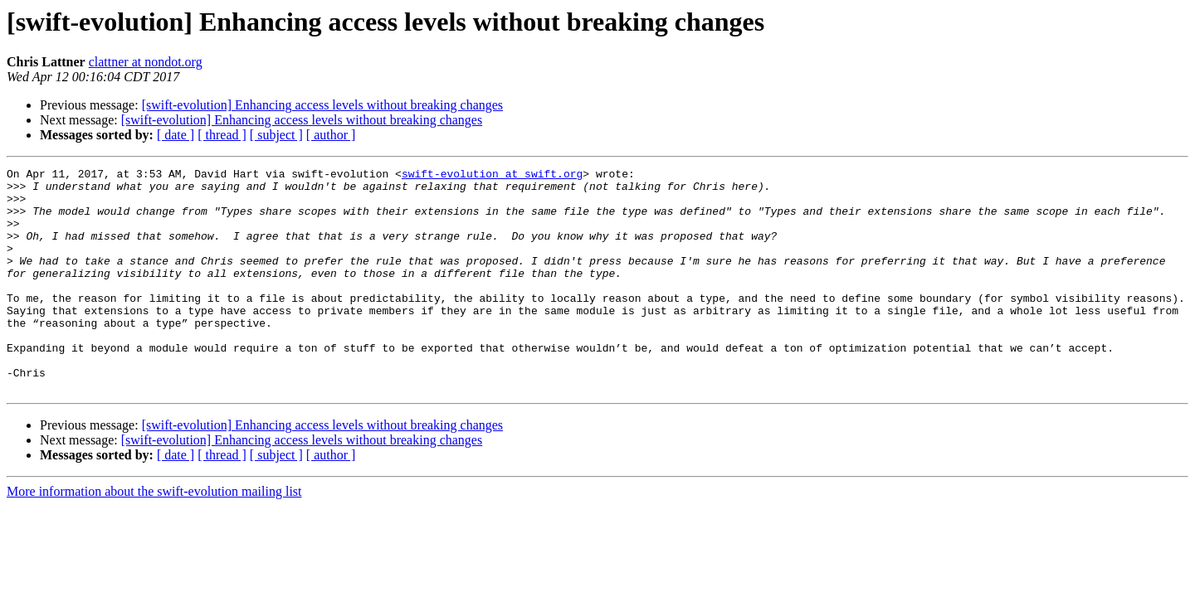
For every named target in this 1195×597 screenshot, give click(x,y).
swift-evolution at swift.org (492, 175)
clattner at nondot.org (145, 62)
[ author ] (331, 135)
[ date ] (175, 135)
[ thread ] (222, 135)
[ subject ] (276, 135)
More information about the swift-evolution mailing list (154, 536)
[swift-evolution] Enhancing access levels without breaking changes (322, 105)
